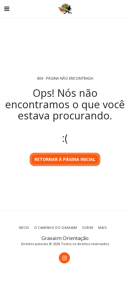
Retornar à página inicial (65, 159)
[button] (7, 8)
